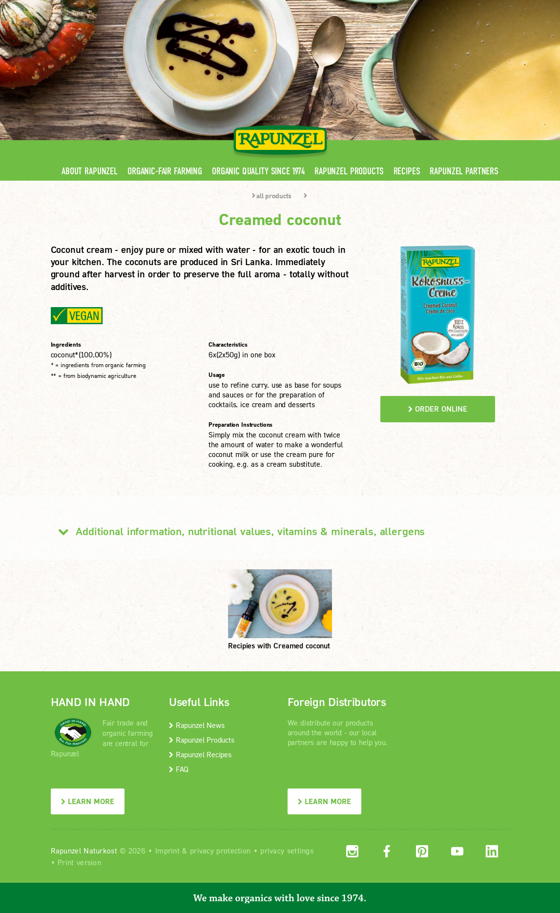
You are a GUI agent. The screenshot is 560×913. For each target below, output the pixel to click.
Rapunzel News (196, 725)
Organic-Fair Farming (164, 171)
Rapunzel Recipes (200, 754)
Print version (79, 862)
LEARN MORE (87, 801)
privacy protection (220, 850)
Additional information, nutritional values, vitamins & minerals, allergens (238, 531)
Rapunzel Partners (464, 171)
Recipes (407, 171)
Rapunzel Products (348, 171)
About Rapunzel (90, 171)
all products (271, 195)
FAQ (178, 769)
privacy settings (286, 850)
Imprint (167, 850)
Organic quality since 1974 (258, 171)
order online (437, 408)
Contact (427, 7)
